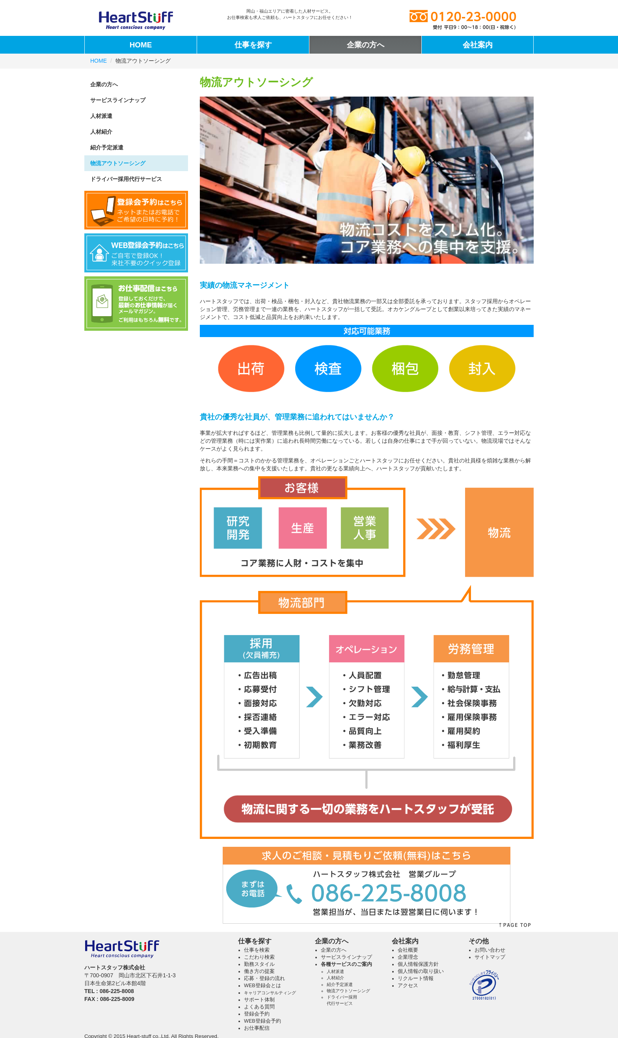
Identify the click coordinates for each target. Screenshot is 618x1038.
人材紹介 (101, 132)
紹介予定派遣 (106, 147)
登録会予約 (257, 1014)
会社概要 (408, 950)
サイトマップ (490, 957)
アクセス (408, 985)
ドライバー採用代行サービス (126, 179)
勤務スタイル (259, 964)
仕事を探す (253, 45)
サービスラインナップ (117, 100)
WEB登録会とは (262, 985)
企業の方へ (365, 45)
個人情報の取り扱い (421, 971)
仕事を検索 (257, 950)
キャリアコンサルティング (270, 992)
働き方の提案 (259, 971)
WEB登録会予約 (262, 1021)
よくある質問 (259, 1007)
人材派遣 (101, 116)
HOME (141, 45)
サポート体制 (259, 1000)
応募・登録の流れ (264, 978)
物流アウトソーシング (117, 163)
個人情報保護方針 (418, 964)
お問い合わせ (490, 950)
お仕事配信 (257, 1028)
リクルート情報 (416, 978)
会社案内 (478, 45)
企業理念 (408, 957)
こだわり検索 (259, 957)
